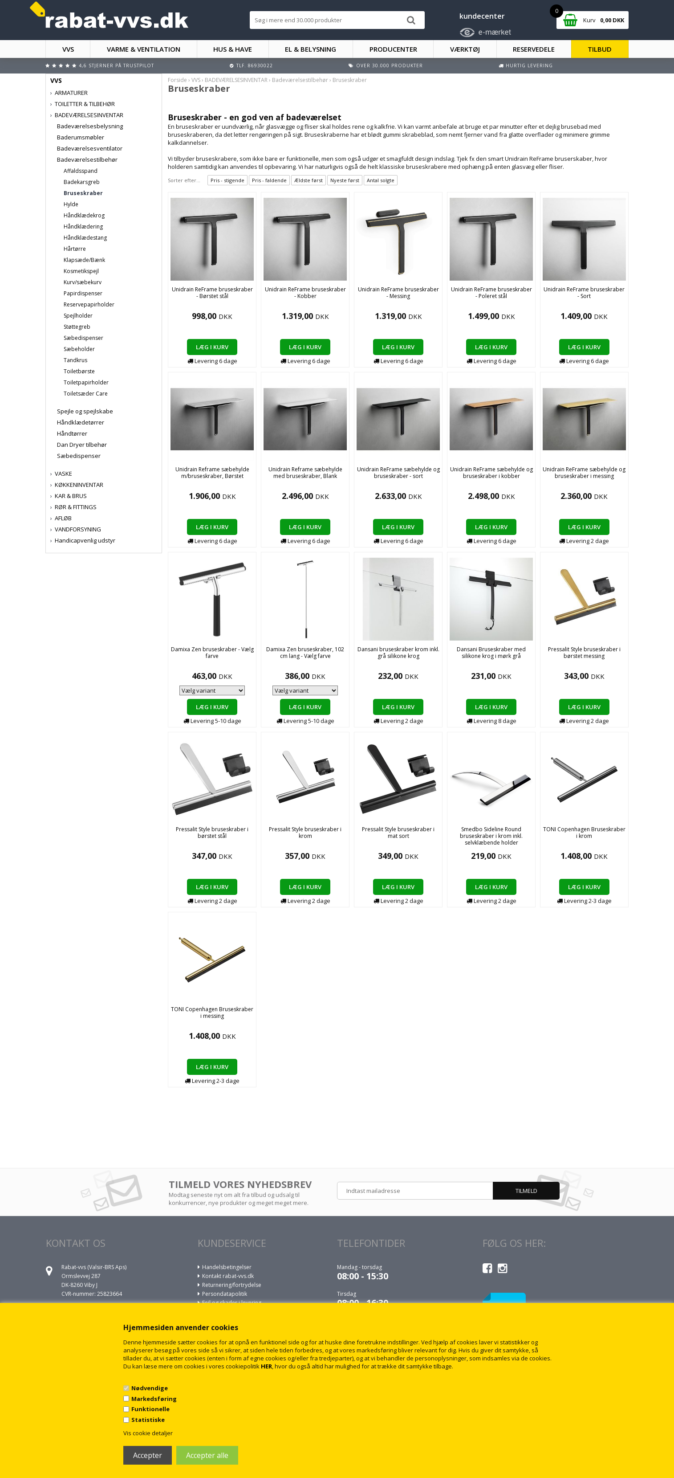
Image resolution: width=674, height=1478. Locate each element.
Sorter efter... (184, 180)
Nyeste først (344, 180)
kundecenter (482, 16)
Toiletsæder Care (86, 393)
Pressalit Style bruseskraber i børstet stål (212, 832)
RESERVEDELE (534, 49)
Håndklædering (83, 226)
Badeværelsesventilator (89, 148)
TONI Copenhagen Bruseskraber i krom (584, 832)
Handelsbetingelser (227, 1267)
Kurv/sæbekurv (83, 282)
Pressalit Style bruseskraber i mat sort (398, 832)
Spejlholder (78, 315)
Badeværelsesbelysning (90, 126)
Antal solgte (380, 180)
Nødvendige (149, 1388)
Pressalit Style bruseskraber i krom (305, 832)
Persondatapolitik (224, 1294)
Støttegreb (77, 327)
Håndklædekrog (84, 215)
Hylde (71, 204)
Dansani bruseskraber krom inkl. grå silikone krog (398, 652)
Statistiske (148, 1420)
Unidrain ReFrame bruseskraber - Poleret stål (491, 293)
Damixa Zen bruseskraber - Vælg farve (212, 652)
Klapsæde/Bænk (84, 260)
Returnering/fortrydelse (231, 1285)
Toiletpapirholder (86, 382)
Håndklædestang (85, 237)
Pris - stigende (227, 180)
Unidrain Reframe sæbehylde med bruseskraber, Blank (305, 472)
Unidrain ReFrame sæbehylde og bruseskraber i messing (584, 472)
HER (266, 1366)
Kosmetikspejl (81, 271)
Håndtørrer (72, 433)
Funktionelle (150, 1409)
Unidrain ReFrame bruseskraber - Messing (398, 293)
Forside (177, 80)
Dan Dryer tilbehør (82, 445)
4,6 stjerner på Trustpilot (116, 65)
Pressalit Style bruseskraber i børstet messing (584, 652)
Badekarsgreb (82, 182)
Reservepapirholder (89, 304)
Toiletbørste (79, 371)
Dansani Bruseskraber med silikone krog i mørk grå (491, 652)
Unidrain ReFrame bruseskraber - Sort (584, 293)
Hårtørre (75, 249)
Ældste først (308, 180)
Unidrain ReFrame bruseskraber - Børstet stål (212, 293)
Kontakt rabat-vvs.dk (228, 1276)
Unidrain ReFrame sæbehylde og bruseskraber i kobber (491, 472)
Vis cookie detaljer (148, 1433)
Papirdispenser (83, 293)
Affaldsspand (80, 171)
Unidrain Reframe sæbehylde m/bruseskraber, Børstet (212, 472)
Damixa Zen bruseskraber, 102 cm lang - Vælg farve (305, 652)
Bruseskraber (83, 193)
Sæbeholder (79, 349)
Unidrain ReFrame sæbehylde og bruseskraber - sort (398, 472)
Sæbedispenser (83, 338)
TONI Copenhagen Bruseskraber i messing (212, 1012)
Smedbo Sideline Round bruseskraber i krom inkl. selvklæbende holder (491, 835)
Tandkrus (75, 360)
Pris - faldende (269, 180)
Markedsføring (154, 1399)
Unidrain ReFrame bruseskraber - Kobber (305, 293)
